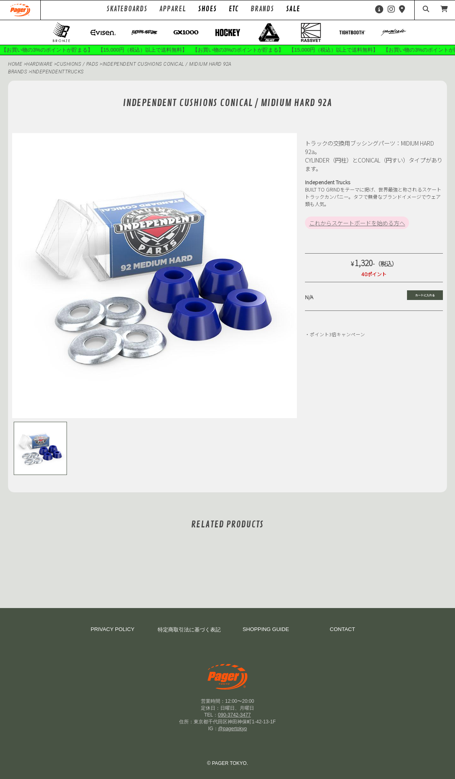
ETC (233, 8)
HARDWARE (40, 64)
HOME (15, 64)
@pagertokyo (232, 728)
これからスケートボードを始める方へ (357, 223)
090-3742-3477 (234, 715)
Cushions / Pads (78, 64)
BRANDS (17, 72)
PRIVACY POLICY (113, 629)
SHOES (207, 8)
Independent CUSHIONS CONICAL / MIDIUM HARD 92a (167, 64)
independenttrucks (57, 72)
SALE (293, 8)
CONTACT (342, 629)
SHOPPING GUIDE (265, 629)
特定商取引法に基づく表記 (189, 630)
